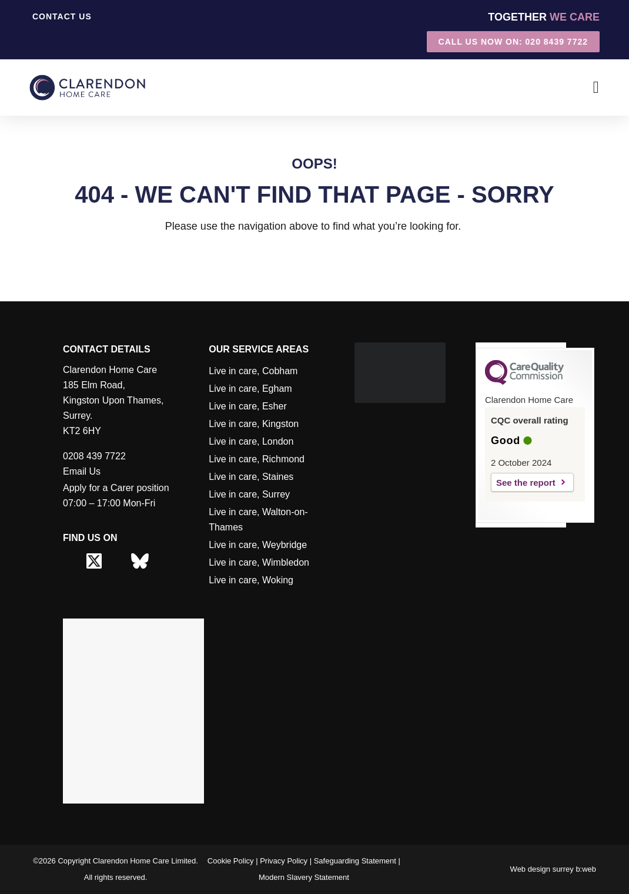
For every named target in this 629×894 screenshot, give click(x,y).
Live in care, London (251, 441)
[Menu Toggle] (596, 87)
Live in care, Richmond (257, 459)
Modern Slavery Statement (304, 877)
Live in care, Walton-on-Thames (258, 519)
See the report (526, 483)
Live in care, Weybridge (258, 545)
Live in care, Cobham (253, 371)
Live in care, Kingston (254, 424)
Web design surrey (542, 869)
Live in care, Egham (250, 389)
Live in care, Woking (251, 580)
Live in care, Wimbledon (259, 562)
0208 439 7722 (94, 456)
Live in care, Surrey (249, 494)
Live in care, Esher (248, 406)
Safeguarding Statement (355, 860)
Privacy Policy (283, 860)
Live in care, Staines (251, 477)
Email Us (82, 471)
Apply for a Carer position (116, 488)
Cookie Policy (231, 860)
